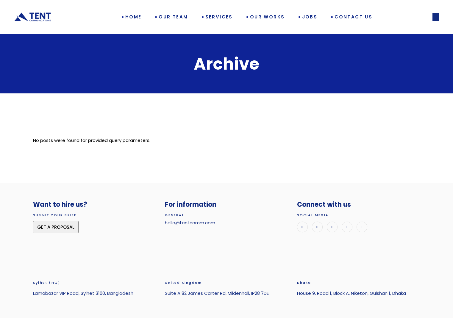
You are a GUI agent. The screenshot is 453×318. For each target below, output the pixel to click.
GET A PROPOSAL (55, 227)
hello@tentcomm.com (190, 223)
